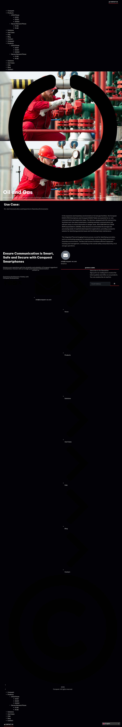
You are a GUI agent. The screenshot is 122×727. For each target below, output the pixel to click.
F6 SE (17, 28)
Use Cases (11, 32)
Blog (9, 37)
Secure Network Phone (18, 24)
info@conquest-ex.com (69, 261)
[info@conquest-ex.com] (65, 255)
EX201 (17, 19)
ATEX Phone (15, 15)
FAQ (9, 34)
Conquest (11, 11)
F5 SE (17, 26)
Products (11, 13)
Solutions (11, 30)
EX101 (17, 17)
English (106, 724)
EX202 (17, 21)
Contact (10, 39)
